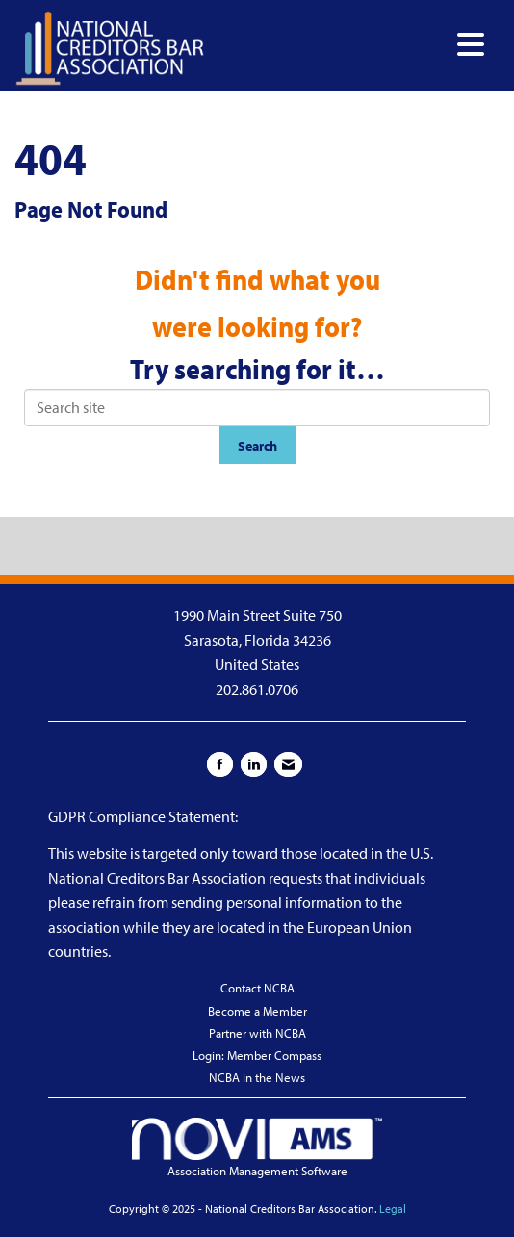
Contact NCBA (257, 987)
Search (257, 445)
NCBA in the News (257, 1077)
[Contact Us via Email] (288, 764)
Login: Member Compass (257, 1055)
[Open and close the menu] (350, 44)
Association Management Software (257, 1148)
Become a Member (257, 1010)
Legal (392, 1208)
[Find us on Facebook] (220, 764)
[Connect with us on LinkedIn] (254, 764)
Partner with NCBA (257, 1033)
